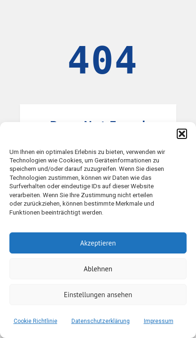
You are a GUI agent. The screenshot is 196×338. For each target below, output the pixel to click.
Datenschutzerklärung (100, 321)
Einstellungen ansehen (98, 294)
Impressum (158, 321)
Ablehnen (98, 268)
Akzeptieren (98, 242)
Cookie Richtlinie (35, 321)
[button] (182, 133)
